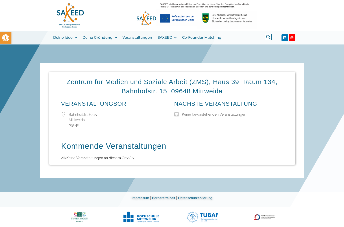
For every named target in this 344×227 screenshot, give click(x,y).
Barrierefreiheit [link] (164, 198)
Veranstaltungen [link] (137, 37)
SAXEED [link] (167, 38)
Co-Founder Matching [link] (201, 37)
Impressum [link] (141, 198)
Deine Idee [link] (65, 38)
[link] (5, 38)
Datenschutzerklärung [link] (195, 198)
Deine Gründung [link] (99, 38)
